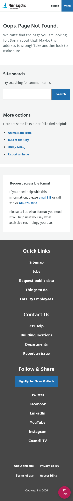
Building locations (36, 335)
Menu (67, 6)
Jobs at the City (18, 140)
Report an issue (18, 154)
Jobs (36, 272)
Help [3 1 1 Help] (36, 326)
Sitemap (36, 262)
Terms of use (24, 475)
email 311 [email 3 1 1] (45, 197)
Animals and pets (19, 133)
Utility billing (16, 147)
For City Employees (36, 299)
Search (55, 6)
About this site (24, 466)
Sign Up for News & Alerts (36, 381)
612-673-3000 (28, 203)
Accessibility (48, 475)
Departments (36, 344)
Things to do (36, 290)
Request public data (36, 281)
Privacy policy (49, 466)
